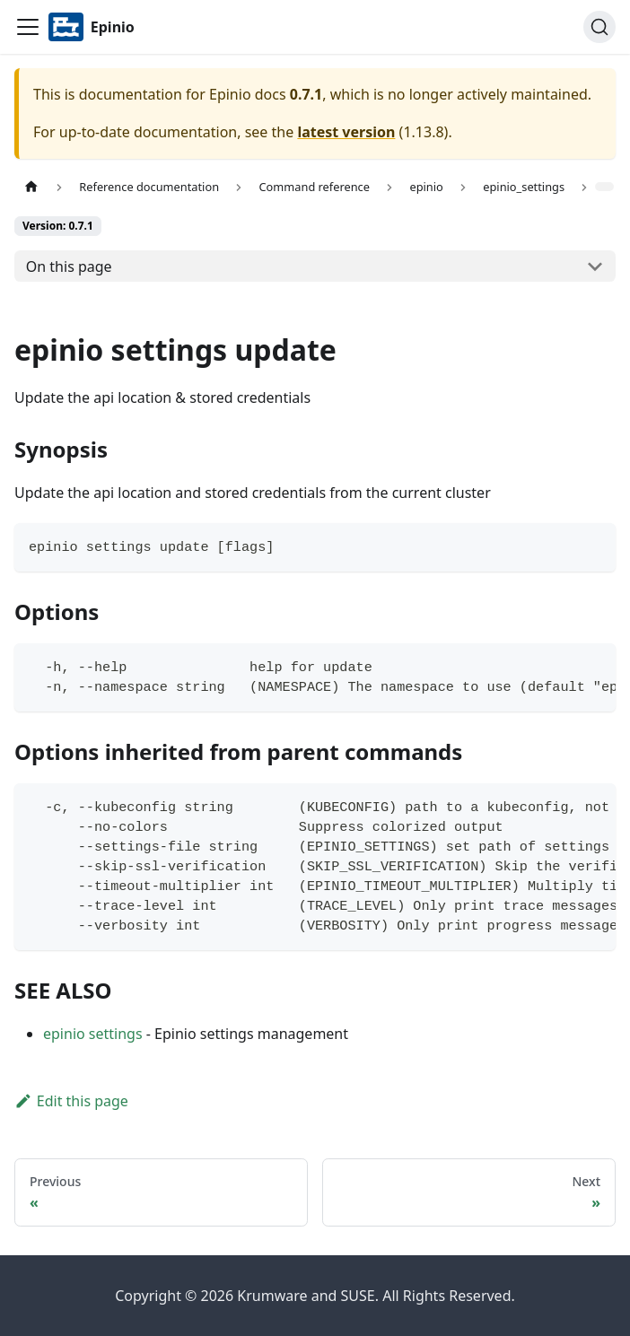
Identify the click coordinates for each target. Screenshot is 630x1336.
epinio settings (93, 1033)
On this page (69, 266)
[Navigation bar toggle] (27, 26)
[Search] (599, 27)
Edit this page (71, 1101)
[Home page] (31, 187)
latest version (346, 132)
